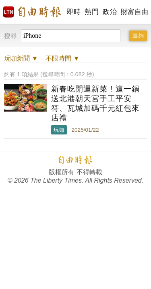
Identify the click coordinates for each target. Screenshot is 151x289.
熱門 (92, 12)
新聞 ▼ (21, 58)
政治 (110, 12)
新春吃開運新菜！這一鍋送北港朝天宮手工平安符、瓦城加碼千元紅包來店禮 (95, 103)
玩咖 (59, 130)
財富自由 (134, 12)
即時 (73, 12)
